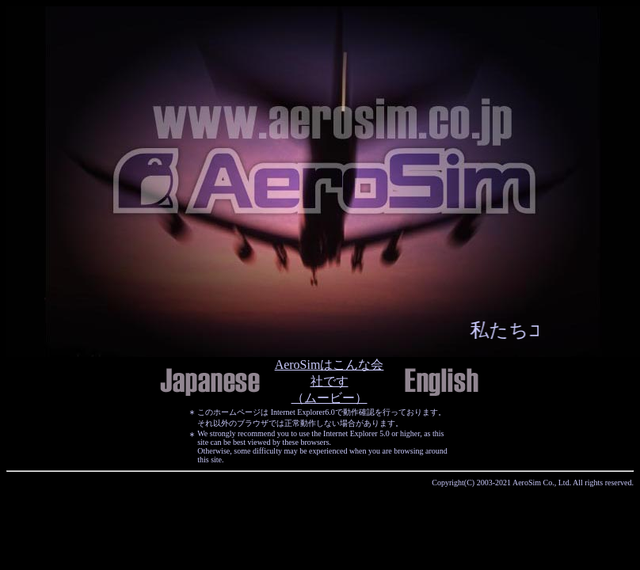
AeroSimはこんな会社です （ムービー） (329, 381)
